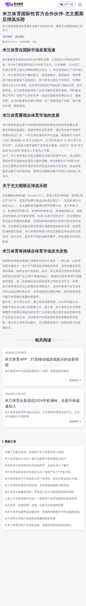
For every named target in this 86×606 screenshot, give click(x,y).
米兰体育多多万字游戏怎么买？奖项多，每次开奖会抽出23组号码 (43, 479)
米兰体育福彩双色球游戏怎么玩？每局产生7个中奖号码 (37, 472)
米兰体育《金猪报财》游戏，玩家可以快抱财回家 (34, 505)
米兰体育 (8, 36)
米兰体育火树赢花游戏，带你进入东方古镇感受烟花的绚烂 (39, 492)
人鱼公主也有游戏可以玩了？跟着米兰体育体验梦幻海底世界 (41, 498)
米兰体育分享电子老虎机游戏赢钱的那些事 (30, 518)
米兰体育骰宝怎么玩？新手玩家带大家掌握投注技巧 (35, 459)
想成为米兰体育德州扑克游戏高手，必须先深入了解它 (37, 465)
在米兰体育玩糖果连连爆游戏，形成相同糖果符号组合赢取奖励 (42, 512)
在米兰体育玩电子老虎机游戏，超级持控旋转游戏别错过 (38, 525)
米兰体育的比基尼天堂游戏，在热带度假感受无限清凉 (37, 485)
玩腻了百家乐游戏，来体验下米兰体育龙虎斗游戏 (34, 452)
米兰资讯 (21, 36)
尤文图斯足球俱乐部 (15, 195)
